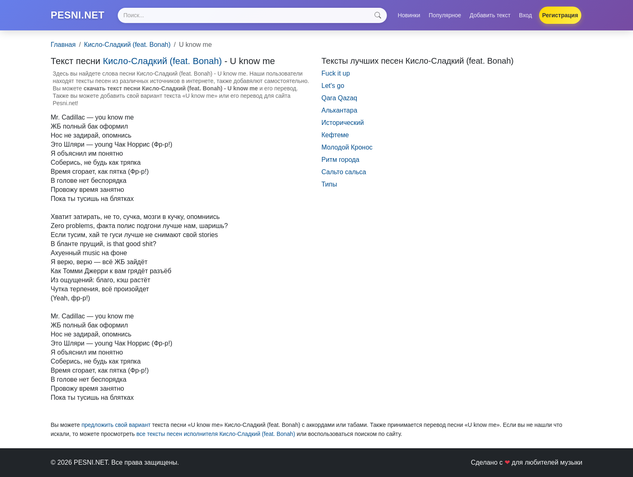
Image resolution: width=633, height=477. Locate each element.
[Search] (252, 15)
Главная (63, 44)
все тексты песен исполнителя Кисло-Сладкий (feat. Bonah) (215, 434)
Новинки (409, 15)
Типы (329, 184)
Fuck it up (336, 73)
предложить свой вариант (116, 425)
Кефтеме (335, 134)
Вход (525, 15)
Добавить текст (490, 15)
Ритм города (340, 159)
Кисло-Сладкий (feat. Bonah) (127, 44)
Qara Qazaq (339, 97)
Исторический (343, 122)
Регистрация (560, 15)
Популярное (445, 15)
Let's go (333, 85)
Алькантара (339, 110)
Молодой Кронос (347, 147)
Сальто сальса (344, 171)
